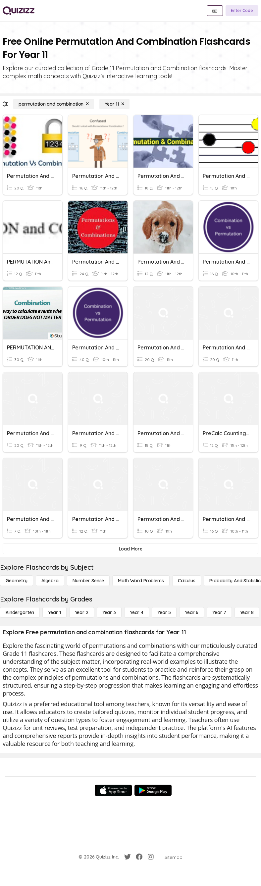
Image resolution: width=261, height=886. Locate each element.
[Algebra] (50, 580)
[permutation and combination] (53, 104)
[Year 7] (219, 612)
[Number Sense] (88, 580)
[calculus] (186, 580)
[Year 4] (136, 612)
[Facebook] (139, 857)
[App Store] (113, 790)
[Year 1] (54, 612)
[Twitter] (127, 857)
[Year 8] (247, 612)
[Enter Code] (242, 10)
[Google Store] (153, 790)
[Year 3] (109, 612)
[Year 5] (164, 612)
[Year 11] (114, 104)
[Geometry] (16, 580)
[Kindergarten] (20, 612)
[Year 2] (81, 612)
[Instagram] (151, 857)
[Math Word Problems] (140, 580)
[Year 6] (191, 612)
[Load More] (130, 549)
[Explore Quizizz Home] (18, 10)
